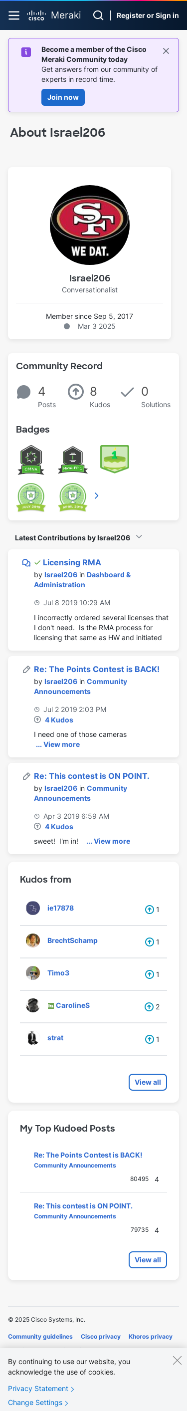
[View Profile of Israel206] (60, 574)
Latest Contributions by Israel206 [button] (72, 537)
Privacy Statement (38, 1393)
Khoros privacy (151, 1336)
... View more (58, 744)
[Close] (177, 1365)
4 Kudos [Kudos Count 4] (59, 719)
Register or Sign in (148, 15)
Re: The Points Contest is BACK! (97, 669)
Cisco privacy (101, 1336)
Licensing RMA (72, 562)
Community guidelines (40, 1336)
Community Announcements (75, 1165)
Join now (63, 97)
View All (97, 495)
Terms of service (63, 1350)
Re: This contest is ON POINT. (92, 776)
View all (148, 1082)
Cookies (19, 1350)
